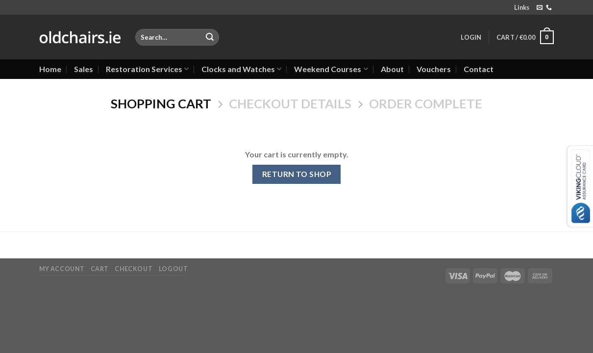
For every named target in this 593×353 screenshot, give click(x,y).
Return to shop (296, 174)
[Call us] (549, 7)
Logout (173, 269)
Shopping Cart (161, 103)
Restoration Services (147, 69)
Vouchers (434, 69)
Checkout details (290, 103)
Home (50, 69)
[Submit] (209, 37)
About (392, 69)
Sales (83, 69)
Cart (100, 269)
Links (521, 7)
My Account (61, 269)
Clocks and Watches (241, 69)
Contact (479, 69)
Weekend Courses (331, 69)
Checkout (133, 269)
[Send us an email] (540, 7)
